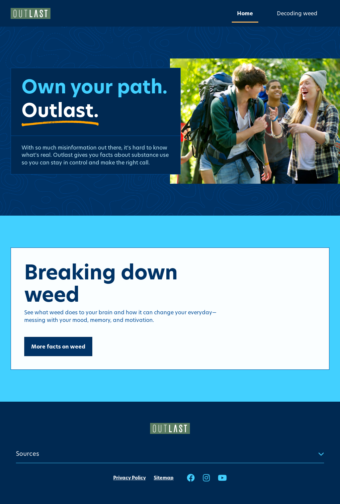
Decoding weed (297, 13)
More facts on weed (58, 346)
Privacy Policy (129, 477)
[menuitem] (245, 13)
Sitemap (164, 477)
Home (245, 13)
